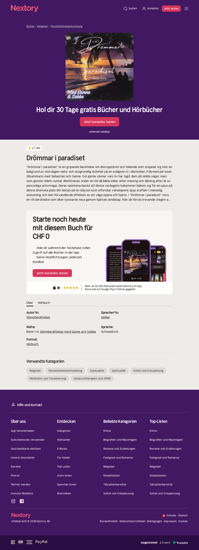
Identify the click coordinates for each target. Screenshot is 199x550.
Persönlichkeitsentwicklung (66, 26)
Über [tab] (29, 303)
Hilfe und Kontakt (26, 404)
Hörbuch (32, 344)
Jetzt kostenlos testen (99, 122)
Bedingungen (154, 521)
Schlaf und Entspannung (148, 370)
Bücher (30, 26)
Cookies (183, 521)
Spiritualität (97, 370)
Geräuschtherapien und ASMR (92, 378)
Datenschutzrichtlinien (132, 521)
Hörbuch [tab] (44, 303)
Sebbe (105, 317)
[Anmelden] (150, 8)
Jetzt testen (171, 8)
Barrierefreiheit (109, 521)
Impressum (170, 521)
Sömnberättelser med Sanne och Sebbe (68, 332)
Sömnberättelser (38, 317)
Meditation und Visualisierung (48, 378)
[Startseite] (66, 8)
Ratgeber (42, 26)
